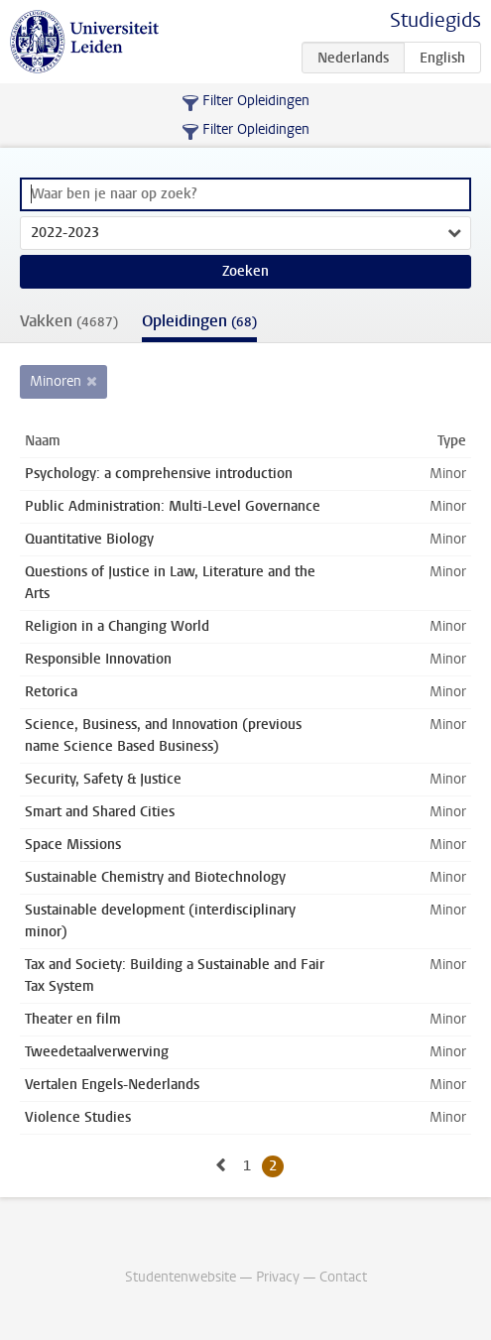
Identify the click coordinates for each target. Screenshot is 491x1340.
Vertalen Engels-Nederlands (112, 1084)
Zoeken (245, 271)
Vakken (69, 320)
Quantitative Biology (89, 539)
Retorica (51, 691)
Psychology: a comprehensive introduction (159, 473)
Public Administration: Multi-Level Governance (172, 506)
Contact (343, 1277)
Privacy (278, 1277)
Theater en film (73, 1019)
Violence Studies (78, 1117)
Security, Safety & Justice (103, 779)
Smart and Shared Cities (100, 811)
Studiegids (435, 20)
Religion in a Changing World (117, 626)
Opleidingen (199, 320)
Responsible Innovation (98, 659)
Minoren (55, 381)
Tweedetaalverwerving (97, 1051)
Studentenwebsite (180, 1277)
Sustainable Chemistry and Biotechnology (155, 877)
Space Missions (73, 844)
